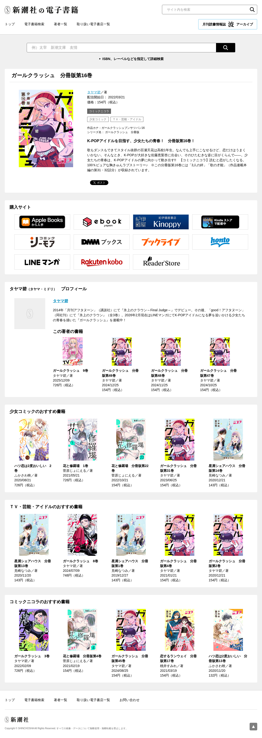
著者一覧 (60, 24)
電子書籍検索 (34, 24)
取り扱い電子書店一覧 (93, 24)
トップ (10, 24)
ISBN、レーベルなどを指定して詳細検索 (133, 59)
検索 (252, 9)
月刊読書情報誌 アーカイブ (227, 24)
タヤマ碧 (94, 92)
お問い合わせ (130, 700)
